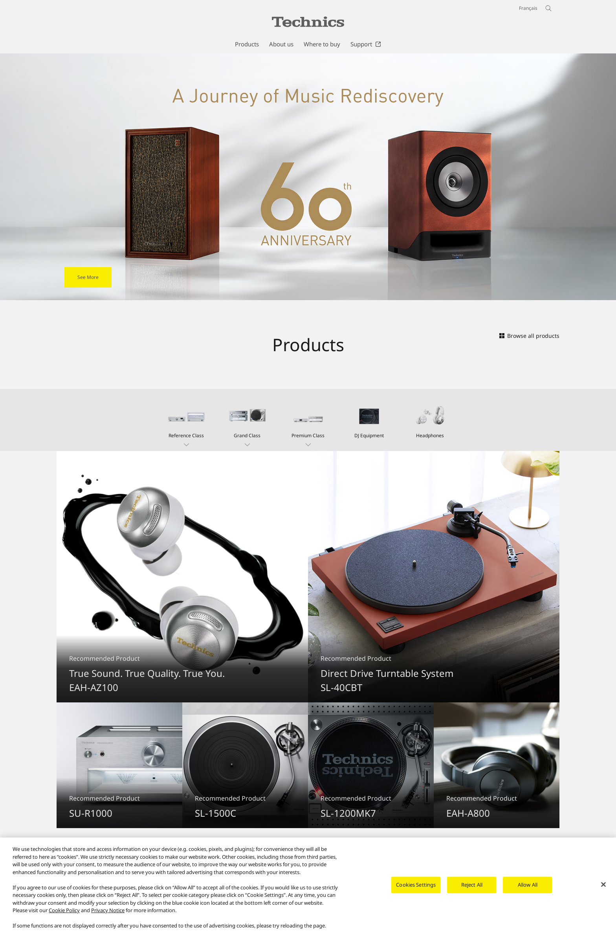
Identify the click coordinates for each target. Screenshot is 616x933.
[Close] (603, 888)
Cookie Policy (64, 914)
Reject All (471, 888)
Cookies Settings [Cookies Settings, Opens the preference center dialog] (416, 888)
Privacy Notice (108, 914)
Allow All (527, 888)
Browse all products (529, 335)
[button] (186, 420)
